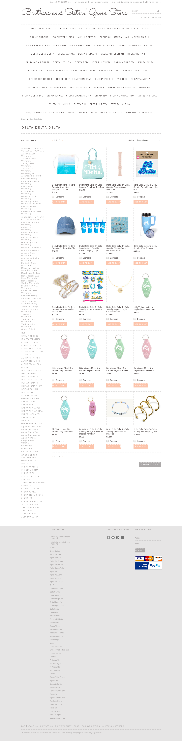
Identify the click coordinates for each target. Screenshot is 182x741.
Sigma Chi (145, 87)
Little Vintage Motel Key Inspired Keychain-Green (145, 308)
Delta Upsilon (62, 62)
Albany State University (27, 165)
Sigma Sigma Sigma (78, 95)
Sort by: (131, 140)
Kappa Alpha (36, 70)
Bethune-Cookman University (30, 182)
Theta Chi (80, 104)
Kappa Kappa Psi (109, 70)
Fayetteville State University (30, 224)
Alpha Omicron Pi (30, 429)
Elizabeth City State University (31, 212)
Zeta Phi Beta (98, 104)
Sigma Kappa (55, 95)
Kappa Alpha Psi (57, 70)
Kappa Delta (146, 62)
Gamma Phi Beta (124, 62)
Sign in (115, 2)
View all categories (57, 718)
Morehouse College (31, 273)
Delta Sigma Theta (37, 62)
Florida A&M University (27, 228)
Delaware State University (29, 197)
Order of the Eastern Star (73, 79)
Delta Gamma (66, 53)
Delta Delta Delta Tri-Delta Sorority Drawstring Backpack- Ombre (63, 187)
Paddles (122, 79)
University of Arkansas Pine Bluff (31, 175)
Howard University (30, 250)
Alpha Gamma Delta (31, 426)
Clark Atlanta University (27, 192)
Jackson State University (28, 254)
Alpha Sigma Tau (29, 432)
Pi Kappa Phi (58, 87)
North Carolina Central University (30, 282)
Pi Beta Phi (27, 448)
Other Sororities (40, 79)
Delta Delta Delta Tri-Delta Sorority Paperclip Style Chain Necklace (118, 309)
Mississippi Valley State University (30, 269)
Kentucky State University (28, 264)
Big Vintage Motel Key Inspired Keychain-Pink (144, 369)
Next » (62, 457)
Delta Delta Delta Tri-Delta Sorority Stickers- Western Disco (90, 309)
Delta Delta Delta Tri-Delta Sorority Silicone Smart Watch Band (118, 187)
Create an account (132, 2)
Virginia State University (28, 320)
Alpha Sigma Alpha (30, 435)
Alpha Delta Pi (86, 37)
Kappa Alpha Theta (83, 70)
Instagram (122, 537)
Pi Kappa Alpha (140, 79)
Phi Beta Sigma (37, 87)
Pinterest (118, 537)
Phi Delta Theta (80, 87)
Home (23, 119)
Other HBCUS (28, 329)
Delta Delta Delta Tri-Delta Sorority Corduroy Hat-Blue (64, 247)
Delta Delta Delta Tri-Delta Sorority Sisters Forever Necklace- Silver (118, 248)
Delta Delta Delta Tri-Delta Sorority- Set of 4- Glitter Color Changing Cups (90, 248)
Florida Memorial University (29, 233)
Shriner (98, 87)
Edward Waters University (28, 207)
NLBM (145, 28)
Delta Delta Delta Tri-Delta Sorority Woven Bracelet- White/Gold (63, 309)
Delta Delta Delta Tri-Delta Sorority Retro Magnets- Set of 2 (146, 187)
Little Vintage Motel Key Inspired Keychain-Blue (89, 369)
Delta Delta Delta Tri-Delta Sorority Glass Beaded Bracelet (118, 431)
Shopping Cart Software (81, 733)
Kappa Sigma (131, 70)
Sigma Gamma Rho (122, 95)
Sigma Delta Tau (32, 95)
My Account (81, 2)
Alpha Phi (59, 45)
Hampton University (31, 247)
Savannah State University (29, 292)
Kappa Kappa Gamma (28, 442)
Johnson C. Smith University (30, 259)
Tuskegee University (26, 315)
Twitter (113, 537)
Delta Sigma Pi (87, 53)
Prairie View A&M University (30, 287)
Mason (146, 70)
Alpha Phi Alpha (80, 45)
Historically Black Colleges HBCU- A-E (56, 28)
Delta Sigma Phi (137, 53)
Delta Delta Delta (42, 53)
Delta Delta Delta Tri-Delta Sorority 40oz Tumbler (145, 247)
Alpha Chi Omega (111, 37)
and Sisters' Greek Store (74, 12)
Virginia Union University (28, 325)
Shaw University (29, 296)
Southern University (31, 299)
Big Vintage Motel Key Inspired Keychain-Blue (62, 430)
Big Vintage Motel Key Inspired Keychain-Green (117, 369)
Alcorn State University (27, 170)
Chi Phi (149, 45)
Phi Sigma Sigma (29, 451)
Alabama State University (28, 160)
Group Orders (39, 37)
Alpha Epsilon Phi (137, 37)
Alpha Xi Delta (28, 438)
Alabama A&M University (28, 155)
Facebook (108, 537)
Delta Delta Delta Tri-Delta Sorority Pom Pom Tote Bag (91, 186)
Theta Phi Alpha (59, 104)
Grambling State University (29, 243)
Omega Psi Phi (104, 79)
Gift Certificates (99, 2)
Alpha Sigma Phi (104, 45)
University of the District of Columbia (31, 202)
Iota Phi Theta (101, 62)
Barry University (29, 179)
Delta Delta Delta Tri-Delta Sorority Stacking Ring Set (145, 430)
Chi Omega (26, 446)
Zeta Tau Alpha (120, 104)
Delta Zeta (82, 62)
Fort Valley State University (29, 238)
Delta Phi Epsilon (112, 53)
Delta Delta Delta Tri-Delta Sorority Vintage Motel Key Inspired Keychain (91, 431)
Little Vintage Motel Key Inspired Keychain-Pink (62, 369)
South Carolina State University (29, 302)
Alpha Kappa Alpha (37, 45)
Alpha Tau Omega (130, 45)
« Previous (53, 457)
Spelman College (29, 306)
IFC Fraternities (63, 37)
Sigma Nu (101, 95)
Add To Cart (59, 202)
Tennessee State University (29, 310)
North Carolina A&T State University (31, 277)
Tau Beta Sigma (147, 95)
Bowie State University (27, 187)
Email (137, 543)
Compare (60, 197)
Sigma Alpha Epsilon (121, 87)
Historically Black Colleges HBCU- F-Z (112, 28)
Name (137, 538)
